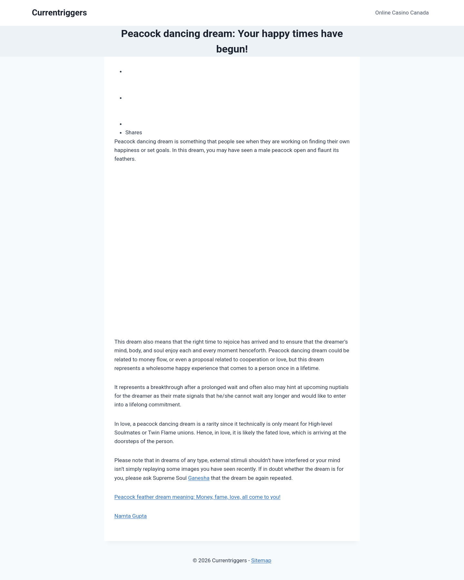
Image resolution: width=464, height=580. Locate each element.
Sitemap (261, 560)
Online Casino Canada (402, 12)
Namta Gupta (130, 516)
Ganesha (199, 478)
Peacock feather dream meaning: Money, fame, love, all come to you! (197, 497)
